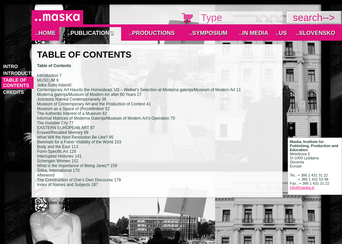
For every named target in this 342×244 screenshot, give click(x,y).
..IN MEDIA (253, 33)
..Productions (152, 33)
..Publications (90, 33)
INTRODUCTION (21, 73)
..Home (45, 33)
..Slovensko (315, 33)
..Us (281, 33)
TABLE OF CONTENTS (16, 82)
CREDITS (13, 92)
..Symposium (208, 33)
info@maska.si (302, 187)
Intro (10, 66)
